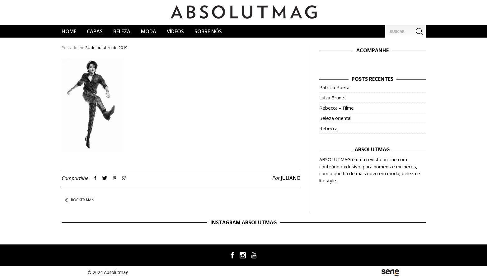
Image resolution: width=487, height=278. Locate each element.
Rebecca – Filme (336, 108)
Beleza (121, 31)
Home (69, 31)
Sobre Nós (208, 31)
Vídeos (175, 31)
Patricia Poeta (334, 87)
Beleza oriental (335, 118)
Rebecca (328, 128)
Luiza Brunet (332, 97)
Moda (148, 31)
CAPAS (95, 31)
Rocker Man (82, 200)
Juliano (291, 178)
